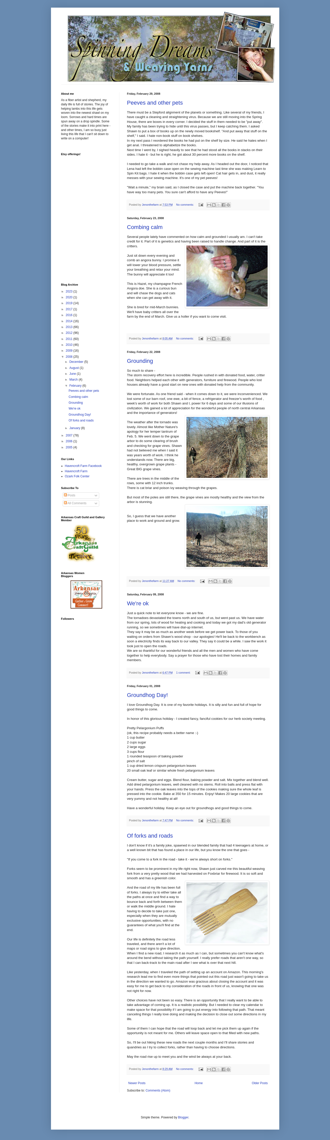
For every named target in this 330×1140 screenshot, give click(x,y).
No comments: (185, 204)
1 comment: (183, 672)
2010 (69, 345)
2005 (69, 447)
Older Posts (260, 1083)
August (74, 368)
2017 (69, 309)
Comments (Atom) (158, 1090)
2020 (69, 297)
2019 (69, 303)
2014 (69, 321)
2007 (69, 435)
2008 (69, 357)
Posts (69, 495)
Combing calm (145, 227)
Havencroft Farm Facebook (83, 466)
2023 (69, 291)
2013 (69, 327)
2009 (69, 350)
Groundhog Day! (147, 695)
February (75, 385)
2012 (69, 333)
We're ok (138, 603)
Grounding (140, 361)
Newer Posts (137, 1083)
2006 (69, 441)
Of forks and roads (150, 836)
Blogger (183, 1117)
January (75, 428)
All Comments (75, 503)
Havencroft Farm (76, 471)
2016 (69, 315)
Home (199, 1083)
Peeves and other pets (155, 103)
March (74, 379)
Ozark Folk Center (77, 476)
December (76, 362)
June (73, 374)
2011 (69, 339)
